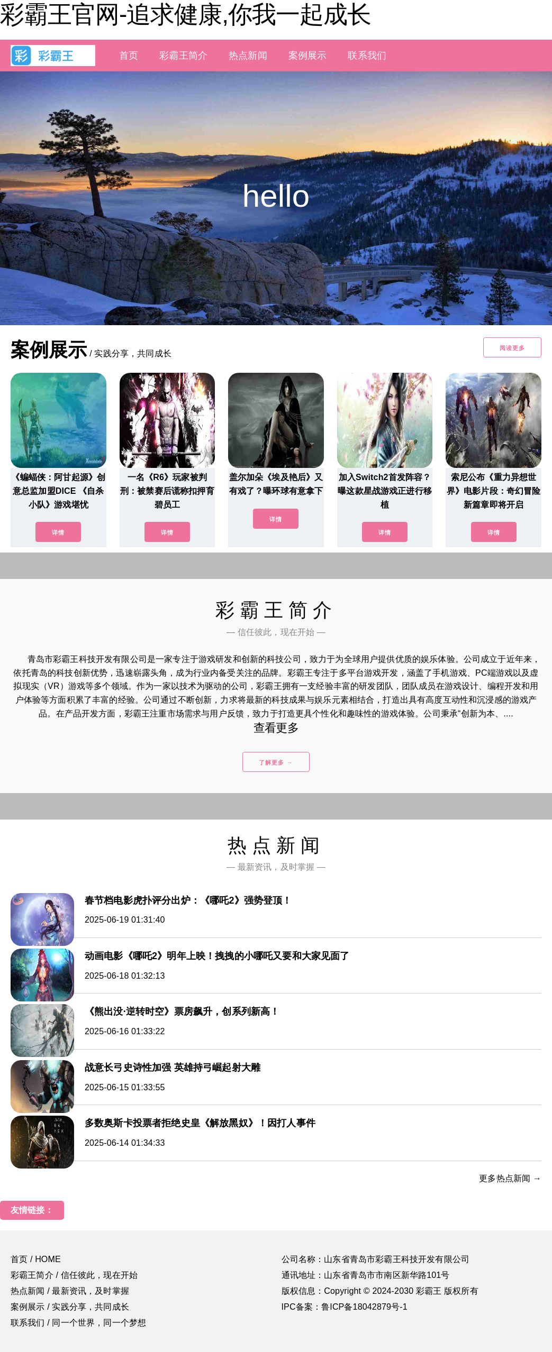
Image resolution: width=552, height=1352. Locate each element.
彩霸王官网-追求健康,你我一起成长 (185, 14)
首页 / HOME (36, 1259)
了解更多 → (276, 762)
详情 (58, 532)
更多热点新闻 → (510, 1178)
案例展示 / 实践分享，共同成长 (70, 1306)
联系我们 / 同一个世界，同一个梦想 (78, 1322)
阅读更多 (512, 348)
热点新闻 (248, 55)
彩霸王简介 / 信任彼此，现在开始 (74, 1275)
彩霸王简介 (183, 55)
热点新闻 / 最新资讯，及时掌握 (70, 1290)
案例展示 (307, 55)
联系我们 (367, 55)
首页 (128, 55)
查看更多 (276, 727)
